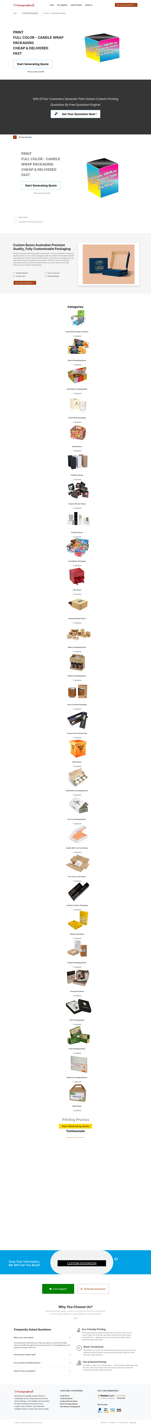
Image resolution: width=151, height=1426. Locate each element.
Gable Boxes (77, 1106)
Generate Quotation (93, 1288)
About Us (104, 1422)
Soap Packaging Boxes (77, 1049)
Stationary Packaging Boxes (77, 1077)
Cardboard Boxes (77, 475)
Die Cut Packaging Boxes (77, 819)
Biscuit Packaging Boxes (77, 360)
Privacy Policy (123, 1422)
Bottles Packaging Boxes (77, 676)
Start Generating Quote (75, 1126)
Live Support (58, 1288)
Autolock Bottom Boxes (77, 618)
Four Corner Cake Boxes (77, 876)
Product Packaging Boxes (77, 962)
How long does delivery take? (25, 1355)
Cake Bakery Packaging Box (77, 389)
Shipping (133, 1422)
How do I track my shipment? (24, 1371)
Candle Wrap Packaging (30, 13)
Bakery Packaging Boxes (77, 647)
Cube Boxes (77, 590)
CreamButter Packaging (77, 561)
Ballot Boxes (77, 762)
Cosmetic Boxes (77, 532)
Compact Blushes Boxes (77, 504)
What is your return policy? (24, 1337)
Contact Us (113, 1422)
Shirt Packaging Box (77, 1020)
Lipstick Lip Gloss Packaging (77, 905)
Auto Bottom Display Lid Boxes (77, 332)
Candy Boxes (77, 446)
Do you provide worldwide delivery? (27, 1363)
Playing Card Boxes (77, 934)
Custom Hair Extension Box (77, 733)
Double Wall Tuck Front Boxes (77, 848)
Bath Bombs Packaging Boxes (77, 790)
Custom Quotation (81, 1263)
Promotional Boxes (77, 991)
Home (15, 13)
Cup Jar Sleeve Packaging (77, 704)
